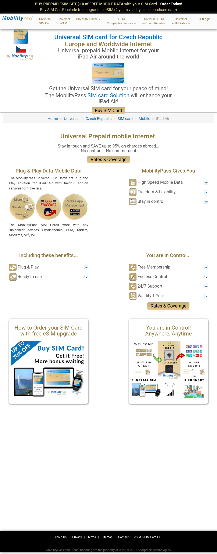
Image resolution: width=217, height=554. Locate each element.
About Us (60, 537)
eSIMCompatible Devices (121, 21)
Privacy (77, 537)
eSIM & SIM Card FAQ (148, 537)
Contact (123, 537)
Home (53, 118)
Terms (92, 537)
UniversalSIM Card (45, 21)
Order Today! (171, 4)
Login (204, 19)
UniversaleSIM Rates (181, 21)
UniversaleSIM (64, 21)
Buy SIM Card (108, 110)
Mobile (144, 118)
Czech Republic (99, 118)
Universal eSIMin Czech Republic (154, 21)
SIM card (125, 118)
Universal (72, 118)
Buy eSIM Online (88, 19)
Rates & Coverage (108, 159)
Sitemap (107, 537)
